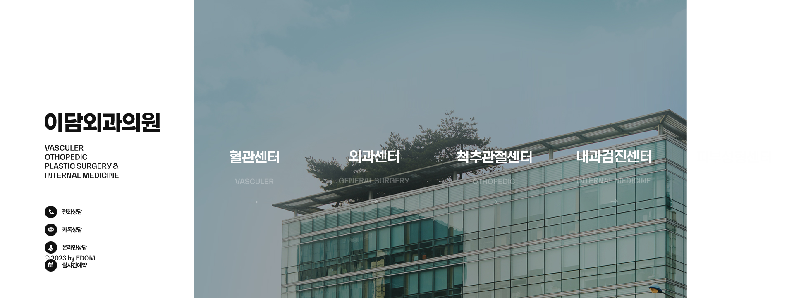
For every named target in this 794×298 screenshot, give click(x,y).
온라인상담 (74, 247)
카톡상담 (72, 229)
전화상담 (72, 211)
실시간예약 (74, 265)
